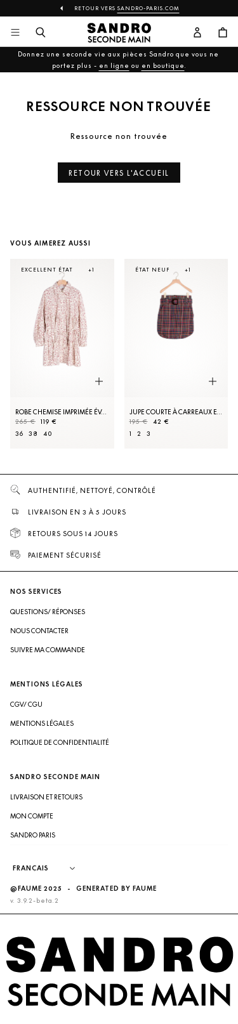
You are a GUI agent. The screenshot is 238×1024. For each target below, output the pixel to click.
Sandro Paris (32, 835)
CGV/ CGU (26, 704)
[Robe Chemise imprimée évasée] (62, 354)
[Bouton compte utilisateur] (197, 32)
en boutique (163, 65)
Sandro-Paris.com (148, 8)
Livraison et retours (46, 797)
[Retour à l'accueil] (119, 32)
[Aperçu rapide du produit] (99, 381)
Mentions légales (42, 723)
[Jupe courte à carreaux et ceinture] (176, 354)
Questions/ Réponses (47, 611)
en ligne (114, 65)
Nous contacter (39, 630)
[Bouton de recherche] (40, 32)
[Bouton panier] (222, 32)
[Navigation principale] (15, 32)
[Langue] (50, 868)
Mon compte (31, 816)
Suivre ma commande (47, 649)
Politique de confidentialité (59, 742)
